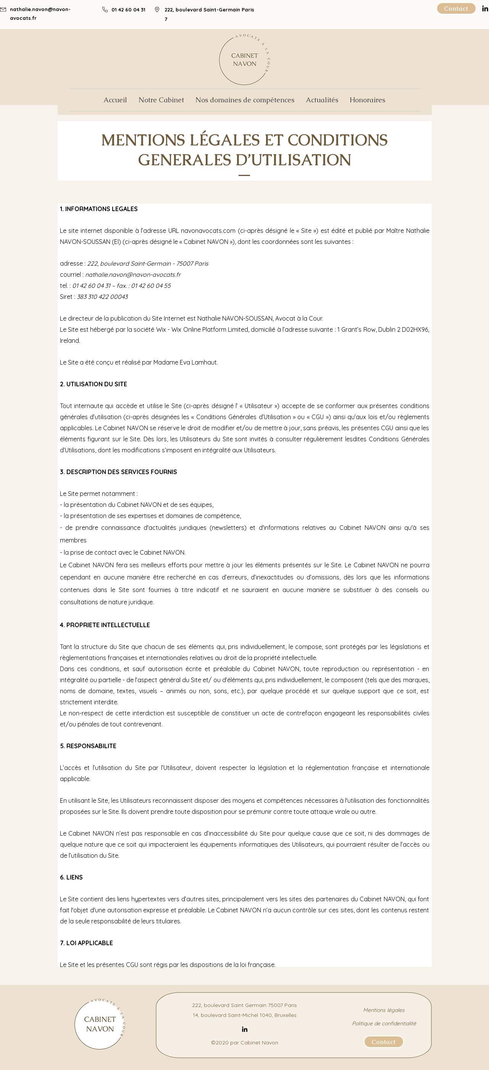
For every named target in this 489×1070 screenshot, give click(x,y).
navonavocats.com (208, 230)
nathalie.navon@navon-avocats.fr (133, 274)
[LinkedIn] (245, 1029)
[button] (245, 100)
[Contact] (456, 8)
